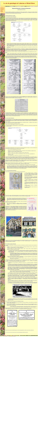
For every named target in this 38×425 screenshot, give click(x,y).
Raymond (9, 150)
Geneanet (1, 10)
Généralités (1, 11)
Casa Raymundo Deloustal (14, 206)
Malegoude (24, 96)
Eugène (9, 152)
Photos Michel (1, 9)
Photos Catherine (2, 8)
